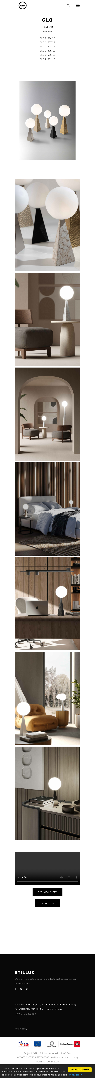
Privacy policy (21, 1029)
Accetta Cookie (80, 1069)
